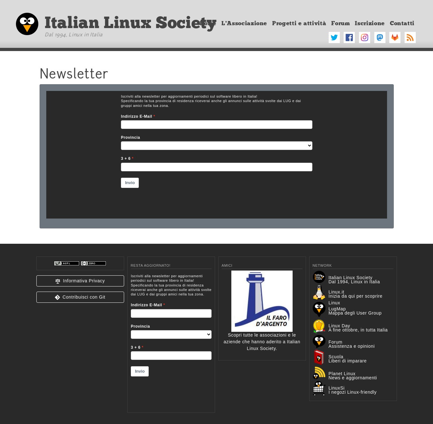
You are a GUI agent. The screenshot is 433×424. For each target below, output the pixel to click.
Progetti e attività (299, 23)
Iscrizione (369, 23)
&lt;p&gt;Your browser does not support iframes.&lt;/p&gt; (171, 339)
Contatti (402, 23)
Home (208, 23)
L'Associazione (244, 23)
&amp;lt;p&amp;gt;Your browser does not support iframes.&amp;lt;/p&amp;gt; (216, 155)
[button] (80, 280)
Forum (340, 23)
